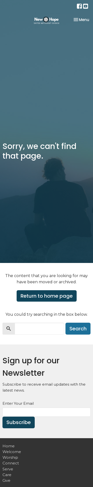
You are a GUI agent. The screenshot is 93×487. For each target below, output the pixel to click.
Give (6, 480)
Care (6, 474)
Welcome (11, 451)
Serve (7, 469)
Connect (10, 463)
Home (8, 446)
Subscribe (18, 422)
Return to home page (47, 295)
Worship (10, 457)
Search (78, 328)
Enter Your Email (18, 403)
